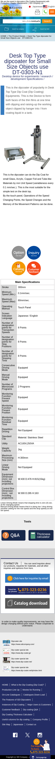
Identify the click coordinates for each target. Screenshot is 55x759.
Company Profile (40, 719)
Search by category (18, 29)
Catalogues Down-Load (34, 695)
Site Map (6, 724)
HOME (3, 36)
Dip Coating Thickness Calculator (17, 714)
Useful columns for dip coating (16, 719)
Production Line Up (11, 690)
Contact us (31, 724)
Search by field (44, 29)
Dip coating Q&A (30, 709)
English (49, 6)
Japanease (35, 6)
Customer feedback (11, 709)
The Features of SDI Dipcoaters (16, 700)
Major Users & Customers (39, 704)
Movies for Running (31, 690)
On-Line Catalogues (11, 695)
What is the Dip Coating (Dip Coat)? (27, 685)
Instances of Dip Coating (13, 704)
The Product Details (17, 36)
